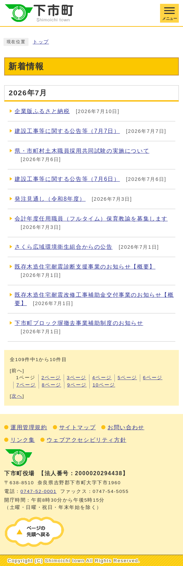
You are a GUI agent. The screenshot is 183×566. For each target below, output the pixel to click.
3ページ (76, 377)
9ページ (77, 385)
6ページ (152, 377)
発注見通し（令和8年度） (50, 199)
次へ (16, 396)
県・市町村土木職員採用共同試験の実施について (82, 151)
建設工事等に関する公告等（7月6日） (67, 179)
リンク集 (22, 440)
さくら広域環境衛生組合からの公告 (64, 247)
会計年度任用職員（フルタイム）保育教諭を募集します (91, 219)
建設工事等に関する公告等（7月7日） (67, 131)
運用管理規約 (28, 427)
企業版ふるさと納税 (42, 111)
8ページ (51, 385)
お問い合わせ (126, 427)
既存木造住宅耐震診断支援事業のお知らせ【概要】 (85, 267)
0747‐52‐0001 (39, 491)
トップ (41, 42)
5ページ (127, 377)
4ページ (102, 377)
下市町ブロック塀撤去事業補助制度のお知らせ (79, 323)
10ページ (104, 385)
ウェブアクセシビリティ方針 (86, 440)
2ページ (51, 377)
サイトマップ (77, 427)
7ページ (26, 385)
